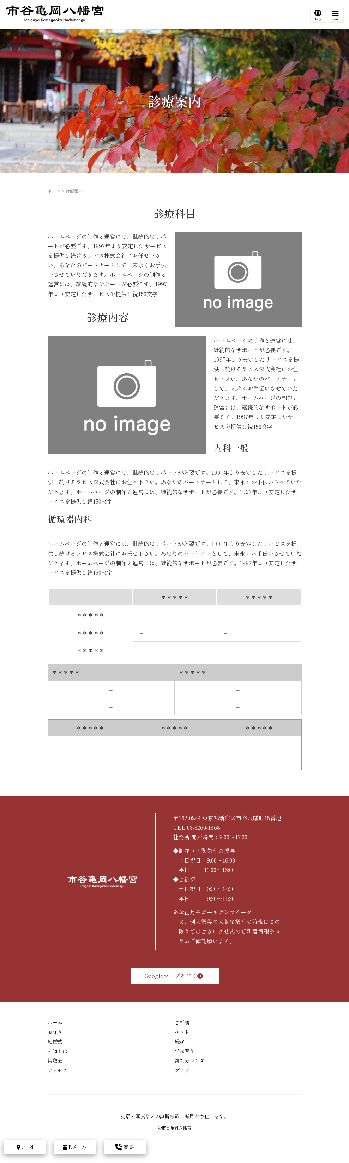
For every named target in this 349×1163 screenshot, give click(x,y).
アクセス (57, 1070)
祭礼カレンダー (192, 1060)
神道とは (57, 1051)
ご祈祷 (182, 1022)
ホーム (54, 191)
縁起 (180, 1041)
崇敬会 (55, 1060)
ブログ (182, 1070)
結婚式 (55, 1041)
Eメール (75, 1146)
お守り (55, 1031)
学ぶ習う (184, 1051)
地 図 (25, 1146)
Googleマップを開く (174, 975)
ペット (182, 1031)
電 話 (125, 1146)
